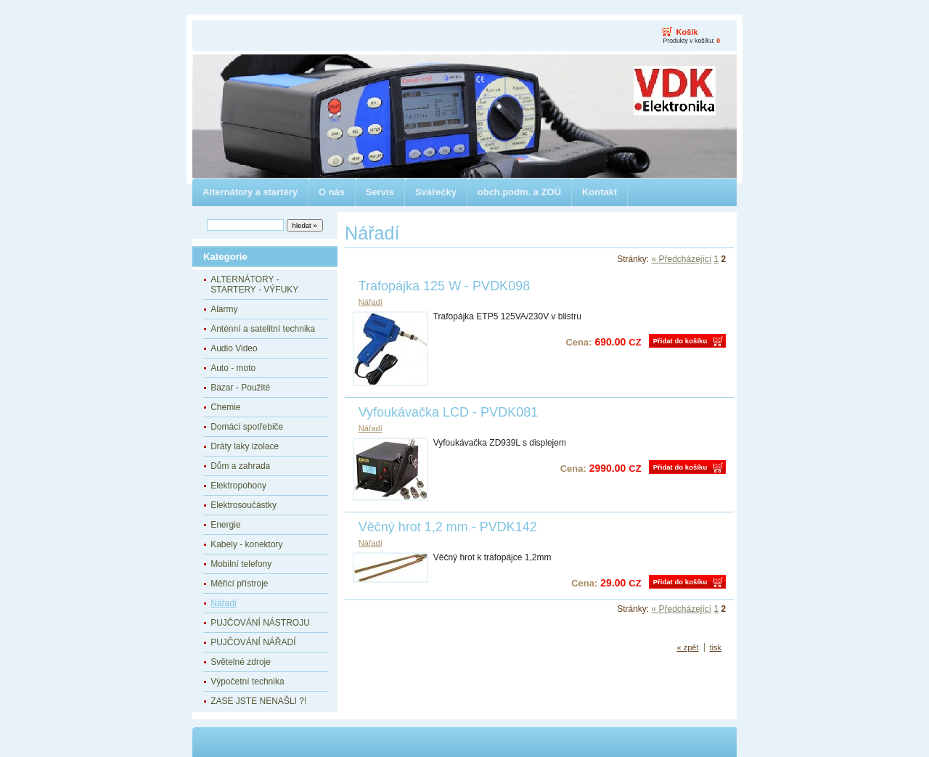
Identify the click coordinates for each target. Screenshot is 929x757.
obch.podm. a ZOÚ (519, 192)
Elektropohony (238, 485)
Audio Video (234, 348)
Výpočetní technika (247, 681)
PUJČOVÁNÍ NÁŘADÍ (252, 642)
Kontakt (599, 192)
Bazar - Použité (240, 387)
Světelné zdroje (240, 662)
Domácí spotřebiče (246, 427)
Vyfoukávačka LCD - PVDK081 (448, 412)
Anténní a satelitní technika (262, 329)
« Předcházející (681, 259)
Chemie (225, 407)
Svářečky (436, 192)
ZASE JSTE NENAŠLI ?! (258, 701)
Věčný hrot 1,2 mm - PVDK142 (448, 527)
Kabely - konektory (246, 544)
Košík (686, 32)
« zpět (688, 647)
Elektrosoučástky (243, 505)
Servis (380, 192)
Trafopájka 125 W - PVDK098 (444, 286)
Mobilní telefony (240, 564)
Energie (225, 525)
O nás (332, 192)
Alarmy (223, 309)
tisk (716, 647)
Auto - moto (232, 368)
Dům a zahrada (240, 466)
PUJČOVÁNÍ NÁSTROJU (260, 623)
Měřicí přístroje (239, 583)
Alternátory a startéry (250, 192)
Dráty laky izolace (244, 446)
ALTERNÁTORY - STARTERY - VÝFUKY (254, 284)
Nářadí (223, 603)
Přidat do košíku (680, 341)
